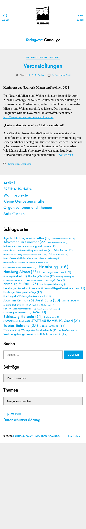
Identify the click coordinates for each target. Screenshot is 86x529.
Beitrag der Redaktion (43, 57)
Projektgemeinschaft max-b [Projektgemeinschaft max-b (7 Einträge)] (48, 309)
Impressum (12, 413)
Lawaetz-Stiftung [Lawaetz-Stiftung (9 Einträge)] (70, 301)
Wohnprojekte (15, 195)
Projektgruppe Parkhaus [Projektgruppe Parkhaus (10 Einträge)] (17, 313)
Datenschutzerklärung (21, 420)
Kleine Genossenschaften (25, 202)
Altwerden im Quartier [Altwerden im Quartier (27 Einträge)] (25, 242)
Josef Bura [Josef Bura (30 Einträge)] (47, 300)
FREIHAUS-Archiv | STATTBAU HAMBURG (36, 436)
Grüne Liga (13, 164)
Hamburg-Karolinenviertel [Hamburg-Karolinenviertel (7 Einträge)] (14, 280)
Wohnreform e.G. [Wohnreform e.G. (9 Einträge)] (68, 330)
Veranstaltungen (43, 66)
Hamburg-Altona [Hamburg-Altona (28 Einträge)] (20, 272)
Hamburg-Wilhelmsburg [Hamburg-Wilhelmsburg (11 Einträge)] (54, 284)
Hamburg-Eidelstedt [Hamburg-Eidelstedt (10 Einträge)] (15, 276)
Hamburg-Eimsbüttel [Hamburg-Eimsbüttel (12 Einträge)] (41, 276)
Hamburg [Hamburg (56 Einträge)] (54, 266)
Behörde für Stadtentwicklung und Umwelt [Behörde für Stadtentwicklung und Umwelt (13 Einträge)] (30, 246)
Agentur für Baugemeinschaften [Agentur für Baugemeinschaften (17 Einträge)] (26, 238)
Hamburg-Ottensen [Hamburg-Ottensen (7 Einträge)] (35, 280)
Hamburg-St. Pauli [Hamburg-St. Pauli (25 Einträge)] (20, 284)
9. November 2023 (61, 75)
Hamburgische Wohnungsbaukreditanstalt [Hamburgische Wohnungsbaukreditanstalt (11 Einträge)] (27, 296)
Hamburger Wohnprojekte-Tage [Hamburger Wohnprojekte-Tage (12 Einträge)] (22, 292)
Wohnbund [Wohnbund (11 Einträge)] (11, 330)
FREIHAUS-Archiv (34, 75)
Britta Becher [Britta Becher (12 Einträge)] (63, 250)
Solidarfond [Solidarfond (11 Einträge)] (52, 317)
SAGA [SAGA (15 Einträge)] (39, 312)
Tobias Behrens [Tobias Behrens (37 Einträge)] (20, 325)
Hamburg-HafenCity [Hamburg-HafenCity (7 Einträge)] (65, 276)
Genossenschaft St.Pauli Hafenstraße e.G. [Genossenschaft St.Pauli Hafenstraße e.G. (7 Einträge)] (20, 268)
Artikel (9, 183)
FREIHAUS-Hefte (17, 189)
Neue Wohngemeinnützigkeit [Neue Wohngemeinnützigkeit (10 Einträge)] (19, 309)
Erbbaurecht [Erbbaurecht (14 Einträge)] (58, 254)
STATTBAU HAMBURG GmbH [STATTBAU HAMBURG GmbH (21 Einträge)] (55, 321)
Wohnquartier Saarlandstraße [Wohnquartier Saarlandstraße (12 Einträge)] (39, 330)
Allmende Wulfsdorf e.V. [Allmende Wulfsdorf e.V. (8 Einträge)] (63, 239)
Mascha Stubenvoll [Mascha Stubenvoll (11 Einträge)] (15, 305)
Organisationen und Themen (27, 208)
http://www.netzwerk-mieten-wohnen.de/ (28, 117)
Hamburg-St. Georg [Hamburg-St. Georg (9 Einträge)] (55, 280)
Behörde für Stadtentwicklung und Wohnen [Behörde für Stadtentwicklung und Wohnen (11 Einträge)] (27, 250)
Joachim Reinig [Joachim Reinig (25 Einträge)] (18, 300)
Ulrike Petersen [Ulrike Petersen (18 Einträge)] (52, 326)
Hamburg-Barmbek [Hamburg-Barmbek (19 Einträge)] (55, 272)
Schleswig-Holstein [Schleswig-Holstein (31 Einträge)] (23, 317)
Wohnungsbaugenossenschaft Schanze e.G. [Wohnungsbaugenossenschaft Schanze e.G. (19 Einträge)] (35, 334)
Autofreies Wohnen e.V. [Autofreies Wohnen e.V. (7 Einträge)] (58, 243)
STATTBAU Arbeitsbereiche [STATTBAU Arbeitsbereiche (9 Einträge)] (16, 321)
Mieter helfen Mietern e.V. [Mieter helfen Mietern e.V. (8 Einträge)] (42, 305)
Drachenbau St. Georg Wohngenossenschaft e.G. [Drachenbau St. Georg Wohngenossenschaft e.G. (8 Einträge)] (25, 255)
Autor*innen (14, 214)
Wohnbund (26, 164)
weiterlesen (66, 155)
